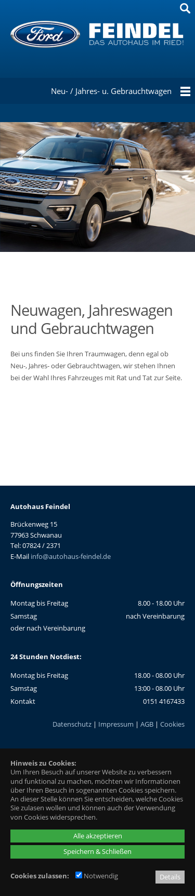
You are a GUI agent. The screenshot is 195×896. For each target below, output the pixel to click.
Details (170, 876)
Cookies (172, 724)
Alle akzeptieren (97, 835)
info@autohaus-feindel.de (71, 556)
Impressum (116, 724)
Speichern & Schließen (97, 851)
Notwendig (96, 875)
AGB (146, 724)
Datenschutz (72, 724)
